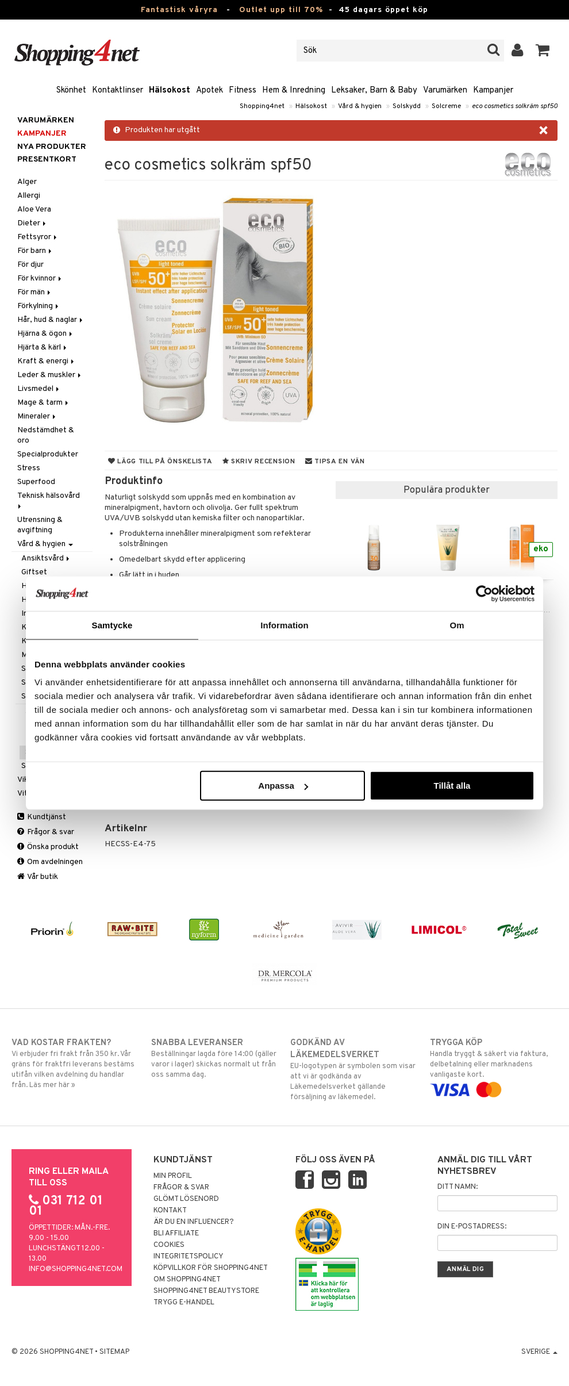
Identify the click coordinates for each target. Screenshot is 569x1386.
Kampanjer (493, 90)
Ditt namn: (457, 1187)
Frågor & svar (45, 832)
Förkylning (38, 306)
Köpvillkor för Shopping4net (210, 1268)
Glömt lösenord (186, 1199)
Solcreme (446, 106)
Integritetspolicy (188, 1256)
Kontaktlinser (117, 90)
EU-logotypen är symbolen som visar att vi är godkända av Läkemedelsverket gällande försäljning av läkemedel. (354, 1069)
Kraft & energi (46, 361)
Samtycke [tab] (112, 624)
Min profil (172, 1176)
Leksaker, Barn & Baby (374, 90)
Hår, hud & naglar (50, 320)
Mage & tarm (43, 403)
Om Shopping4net (187, 1279)
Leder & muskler (50, 375)
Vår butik (37, 877)
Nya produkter (51, 147)
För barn (35, 251)
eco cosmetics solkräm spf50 (515, 106)
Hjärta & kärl (42, 347)
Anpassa (283, 785)
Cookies (168, 1245)
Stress (28, 468)
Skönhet (71, 90)
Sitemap (114, 1352)
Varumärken (445, 90)
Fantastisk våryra (179, 10)
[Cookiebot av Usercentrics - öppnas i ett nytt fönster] (484, 593)
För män (34, 292)
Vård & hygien (360, 106)
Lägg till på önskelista (160, 461)
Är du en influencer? (193, 1222)
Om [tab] (456, 624)
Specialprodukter (47, 454)
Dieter (32, 223)
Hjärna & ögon (45, 334)
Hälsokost (169, 90)
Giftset (34, 572)
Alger (27, 182)
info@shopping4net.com (75, 1269)
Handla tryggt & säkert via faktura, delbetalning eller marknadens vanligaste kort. (494, 1066)
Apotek (209, 90)
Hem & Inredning (293, 90)
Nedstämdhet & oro (45, 435)
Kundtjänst (41, 817)
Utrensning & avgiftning (40, 525)
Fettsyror (38, 237)
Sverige (539, 1352)
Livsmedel (39, 389)
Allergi (28, 196)
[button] (543, 51)
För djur (30, 265)
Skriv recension (258, 461)
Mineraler (37, 416)
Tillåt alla (451, 785)
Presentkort (46, 159)
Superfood (36, 482)
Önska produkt (48, 847)
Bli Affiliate (176, 1233)
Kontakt (170, 1210)
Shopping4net (262, 106)
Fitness (242, 90)
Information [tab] (284, 624)
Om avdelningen (50, 862)
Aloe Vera (34, 209)
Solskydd (407, 106)
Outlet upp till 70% (281, 10)
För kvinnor (40, 278)
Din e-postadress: (471, 1226)
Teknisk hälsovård (49, 500)
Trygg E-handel (183, 1302)
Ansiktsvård (46, 558)
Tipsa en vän (335, 461)
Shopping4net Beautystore (206, 1291)
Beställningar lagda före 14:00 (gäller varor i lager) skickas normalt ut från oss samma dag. (215, 1058)
